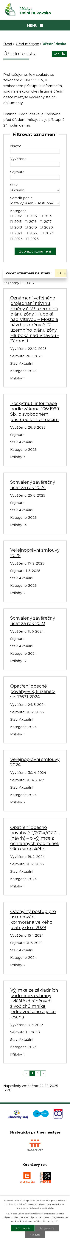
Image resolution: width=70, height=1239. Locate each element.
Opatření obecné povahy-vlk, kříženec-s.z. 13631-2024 (32, 691)
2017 (48, 222)
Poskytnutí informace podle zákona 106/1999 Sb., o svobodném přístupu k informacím (34, 411)
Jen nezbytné (47, 1228)
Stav (14, 185)
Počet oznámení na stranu (28, 273)
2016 (33, 222)
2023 (49, 233)
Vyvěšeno (18, 159)
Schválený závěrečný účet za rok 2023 (32, 620)
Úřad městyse (27, 44)
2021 (18, 233)
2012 (18, 216)
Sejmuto (17, 172)
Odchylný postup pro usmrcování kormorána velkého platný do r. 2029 (33, 919)
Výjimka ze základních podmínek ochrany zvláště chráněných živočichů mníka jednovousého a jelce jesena (34, 1003)
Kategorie (18, 211)
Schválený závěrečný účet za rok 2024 (32, 484)
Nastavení (35, 1234)
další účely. (48, 1207)
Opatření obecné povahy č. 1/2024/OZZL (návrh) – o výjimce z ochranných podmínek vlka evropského (34, 838)
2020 (48, 227)
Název (15, 146)
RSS (59, 54)
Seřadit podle (21, 198)
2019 (33, 227)
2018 (18, 227)
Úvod (7, 44)
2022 (33, 233)
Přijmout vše (23, 1228)
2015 (18, 222)
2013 (33, 216)
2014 (48, 216)
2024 (18, 239)
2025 (34, 239)
